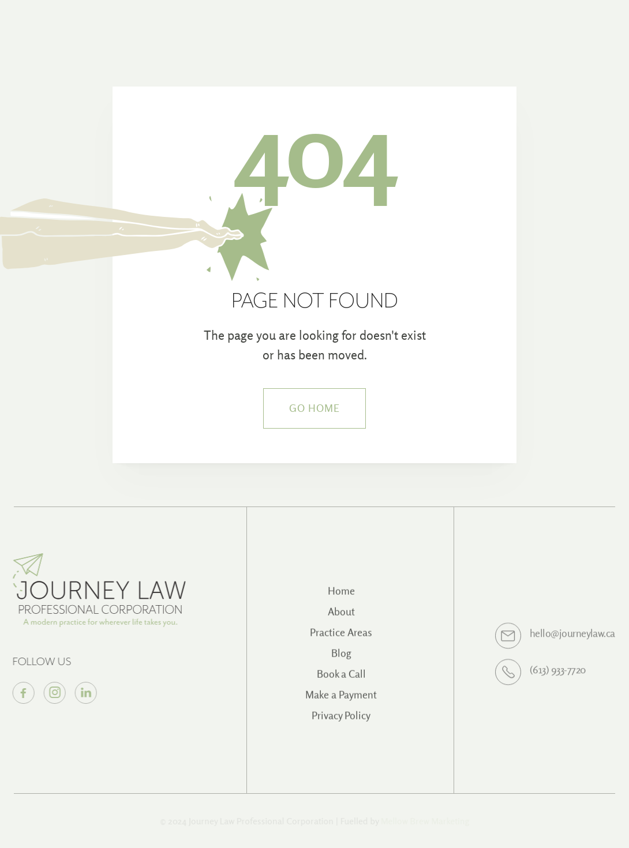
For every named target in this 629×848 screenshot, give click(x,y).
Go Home (314, 408)
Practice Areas (341, 639)
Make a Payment (341, 701)
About (341, 618)
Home (341, 597)
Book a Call (341, 680)
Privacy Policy (341, 722)
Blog (341, 659)
